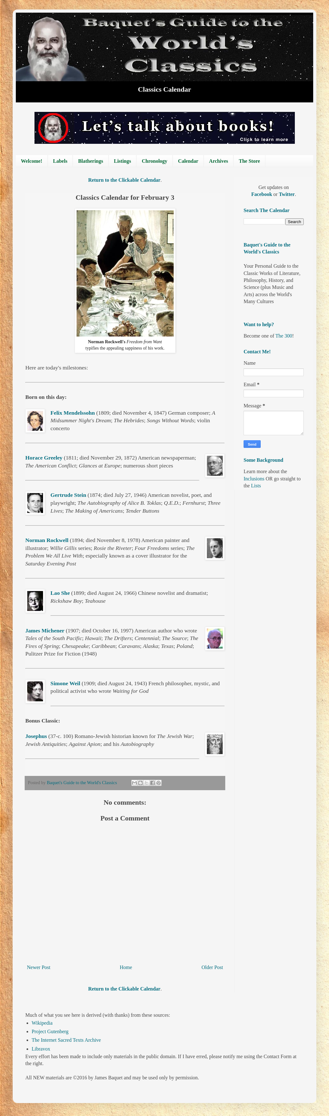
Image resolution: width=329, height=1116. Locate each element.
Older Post (212, 967)
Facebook (262, 194)
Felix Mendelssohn (73, 413)
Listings (122, 161)
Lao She (60, 593)
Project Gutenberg (50, 1031)
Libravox (41, 1049)
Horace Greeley (43, 457)
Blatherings (90, 161)
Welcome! (31, 161)
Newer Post (38, 967)
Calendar (188, 161)
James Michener (45, 630)
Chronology (154, 161)
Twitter (287, 194)
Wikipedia (42, 1023)
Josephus (36, 736)
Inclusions (254, 478)
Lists (256, 485)
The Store (249, 161)
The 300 (284, 335)
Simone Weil (65, 683)
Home (126, 967)
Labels (60, 161)
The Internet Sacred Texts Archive (66, 1040)
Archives (218, 161)
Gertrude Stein (68, 495)
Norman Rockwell (46, 540)
